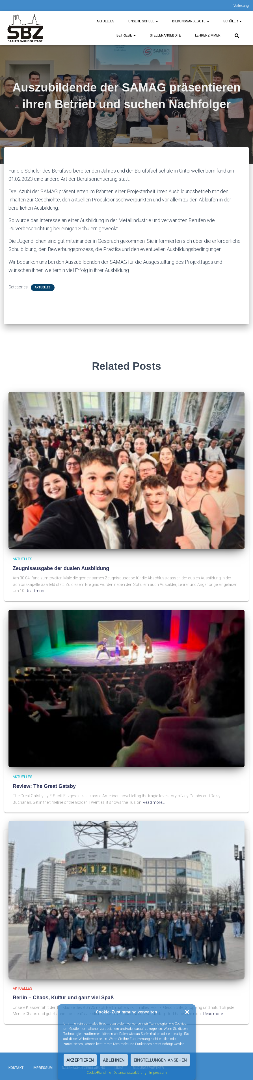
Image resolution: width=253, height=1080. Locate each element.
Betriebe (126, 35)
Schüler (232, 21)
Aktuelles (105, 21)
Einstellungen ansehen (160, 1060)
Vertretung (241, 6)
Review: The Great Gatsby (44, 786)
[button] (187, 1012)
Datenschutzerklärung (130, 1073)
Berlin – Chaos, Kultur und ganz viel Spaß (63, 997)
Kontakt (15, 1068)
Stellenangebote (165, 35)
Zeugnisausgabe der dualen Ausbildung (61, 568)
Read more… (37, 590)
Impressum (158, 1073)
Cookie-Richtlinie (99, 1073)
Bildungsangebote (190, 21)
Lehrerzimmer (207, 35)
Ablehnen (114, 1060)
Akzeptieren (80, 1060)
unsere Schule (143, 21)
